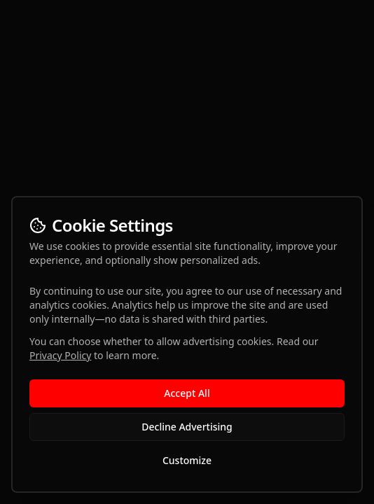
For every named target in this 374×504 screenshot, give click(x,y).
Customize (187, 460)
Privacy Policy (60, 355)
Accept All (186, 393)
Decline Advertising (187, 426)
